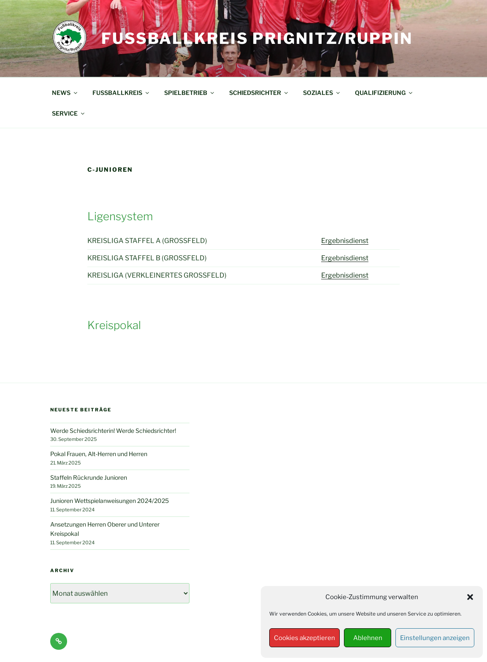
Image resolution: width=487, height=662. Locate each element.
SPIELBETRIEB (189, 92)
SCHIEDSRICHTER (259, 92)
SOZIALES (322, 92)
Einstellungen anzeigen (435, 638)
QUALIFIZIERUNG (384, 92)
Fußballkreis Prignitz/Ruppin (257, 38)
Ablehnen (367, 638)
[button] (470, 597)
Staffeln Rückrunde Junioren (88, 477)
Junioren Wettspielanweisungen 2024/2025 (109, 500)
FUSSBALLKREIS (121, 92)
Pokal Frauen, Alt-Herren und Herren (98, 453)
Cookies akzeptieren (304, 638)
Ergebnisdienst (344, 241)
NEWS (65, 92)
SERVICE (69, 113)
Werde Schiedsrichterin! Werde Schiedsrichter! (113, 430)
